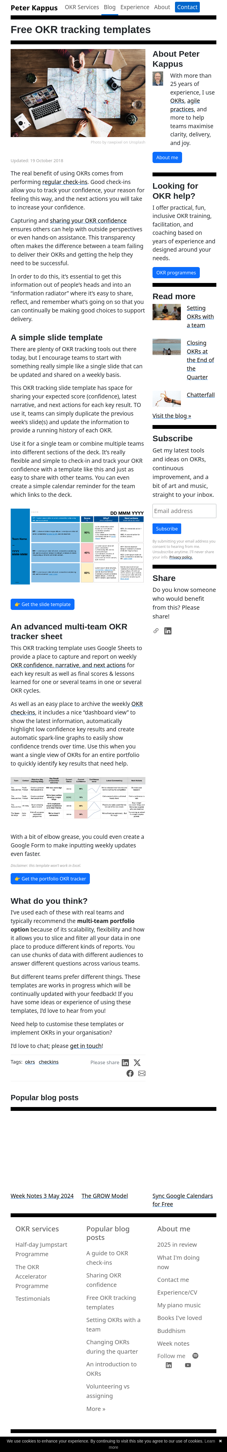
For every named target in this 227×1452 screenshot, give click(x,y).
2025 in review (177, 1244)
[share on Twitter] (139, 1062)
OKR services (37, 1229)
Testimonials (32, 1299)
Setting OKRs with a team (200, 316)
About (162, 7)
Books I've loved (179, 1318)
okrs (30, 1061)
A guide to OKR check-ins (107, 1258)
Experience (135, 7)
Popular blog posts (108, 1233)
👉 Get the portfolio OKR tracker (50, 878)
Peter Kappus (34, 7)
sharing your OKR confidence (88, 220)
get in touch (86, 1046)
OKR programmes (176, 272)
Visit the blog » (172, 416)
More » (96, 1409)
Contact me (173, 1280)
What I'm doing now (178, 1262)
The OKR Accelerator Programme (31, 1276)
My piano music (179, 1305)
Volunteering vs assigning (107, 1391)
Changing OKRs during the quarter (112, 1346)
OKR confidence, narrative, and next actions (68, 665)
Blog (110, 7)
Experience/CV (177, 1292)
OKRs (177, 101)
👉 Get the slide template (42, 604)
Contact (187, 7)
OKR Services (82, 7)
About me (167, 157)
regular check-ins (64, 182)
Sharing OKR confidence (103, 1280)
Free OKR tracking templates (111, 1302)
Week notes (173, 1343)
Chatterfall (201, 395)
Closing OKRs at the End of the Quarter (200, 360)
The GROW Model (105, 1196)
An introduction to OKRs (111, 1369)
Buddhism (171, 1331)
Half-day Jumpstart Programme (41, 1249)
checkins (49, 1061)
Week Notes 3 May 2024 (42, 1196)
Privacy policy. (181, 557)
